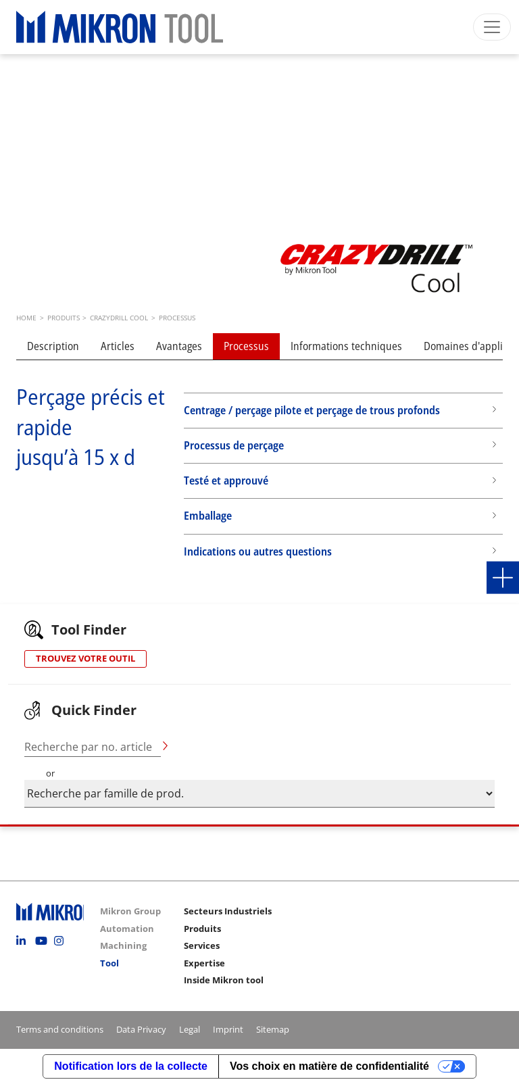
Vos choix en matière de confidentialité (329, 1066)
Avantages (179, 346)
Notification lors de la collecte (130, 1066)
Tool (109, 963)
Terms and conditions (59, 1029)
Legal (189, 1029)
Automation (127, 928)
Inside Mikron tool (224, 980)
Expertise (204, 963)
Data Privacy (141, 1029)
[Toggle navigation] (492, 27)
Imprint (228, 1029)
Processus (246, 346)
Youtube (43, 940)
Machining (123, 945)
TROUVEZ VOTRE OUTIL (85, 658)
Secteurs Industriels (228, 911)
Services (202, 945)
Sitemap (272, 1029)
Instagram (62, 940)
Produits (202, 928)
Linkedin (24, 940)
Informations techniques (346, 346)
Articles (117, 346)
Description (53, 346)
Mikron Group (130, 911)
